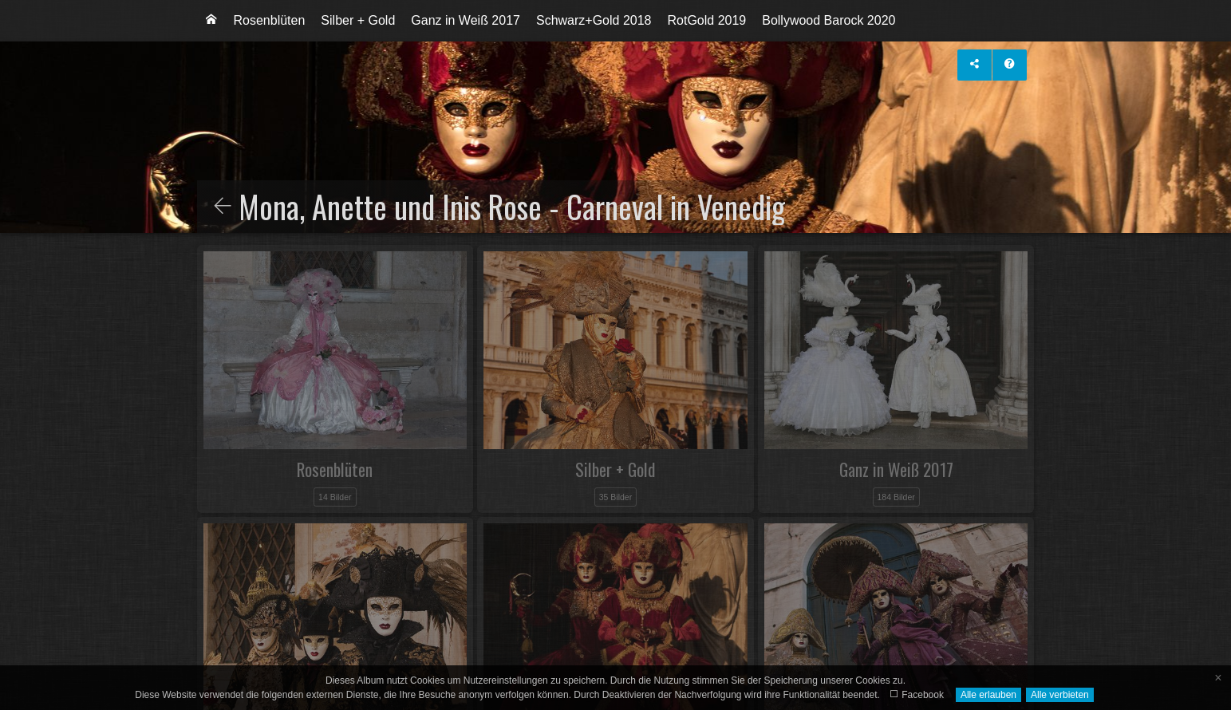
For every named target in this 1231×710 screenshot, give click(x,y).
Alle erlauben (988, 694)
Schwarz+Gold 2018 (594, 20)
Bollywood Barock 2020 (828, 20)
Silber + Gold (358, 20)
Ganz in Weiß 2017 (465, 20)
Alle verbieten (1060, 694)
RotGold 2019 (706, 20)
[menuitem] (211, 20)
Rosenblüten (270, 20)
